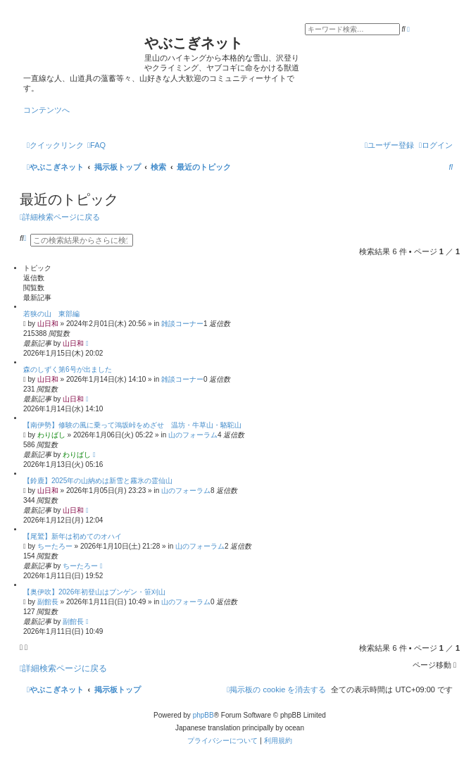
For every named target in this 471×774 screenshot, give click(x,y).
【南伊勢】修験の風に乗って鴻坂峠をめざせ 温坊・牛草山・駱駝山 (132, 425)
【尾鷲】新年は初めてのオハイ (72, 536)
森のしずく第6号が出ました (67, 369)
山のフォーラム (193, 435)
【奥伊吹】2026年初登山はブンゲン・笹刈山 (94, 592)
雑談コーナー (182, 323)
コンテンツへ (46, 110)
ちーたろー (55, 546)
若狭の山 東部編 (51, 314)
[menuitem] (96, 145)
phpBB (203, 715)
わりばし (51, 435)
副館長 (47, 602)
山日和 (47, 323)
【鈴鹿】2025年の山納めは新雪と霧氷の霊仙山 (97, 481)
